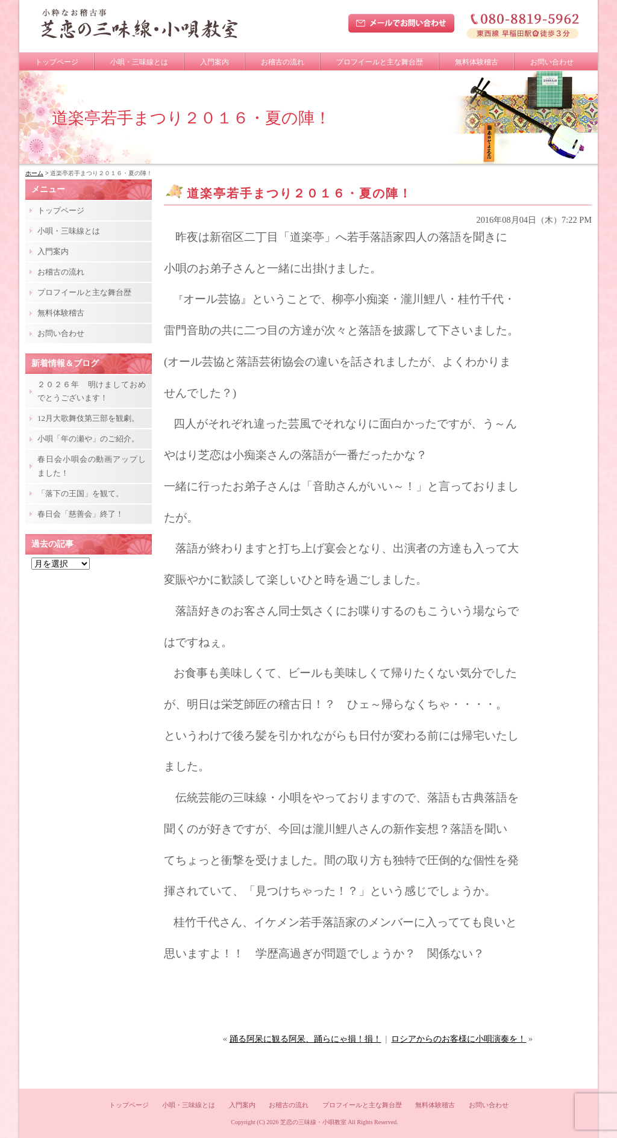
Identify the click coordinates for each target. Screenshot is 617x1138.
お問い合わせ (552, 62)
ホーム (34, 173)
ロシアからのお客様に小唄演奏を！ (458, 1038)
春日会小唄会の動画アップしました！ (91, 466)
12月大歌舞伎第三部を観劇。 (88, 418)
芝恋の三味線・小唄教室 (313, 1122)
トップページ (56, 62)
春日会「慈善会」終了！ (80, 513)
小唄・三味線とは (139, 62)
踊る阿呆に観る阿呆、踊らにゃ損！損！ (305, 1038)
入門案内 (214, 62)
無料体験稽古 (476, 62)
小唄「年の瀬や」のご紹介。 (88, 438)
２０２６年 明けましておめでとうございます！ (91, 391)
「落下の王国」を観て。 (80, 493)
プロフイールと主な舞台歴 (379, 62)
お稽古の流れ (282, 62)
